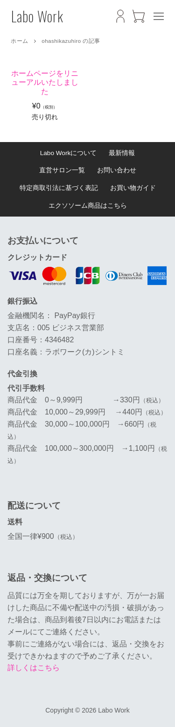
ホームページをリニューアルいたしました (44, 82)
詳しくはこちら (33, 668)
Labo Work (37, 16)
